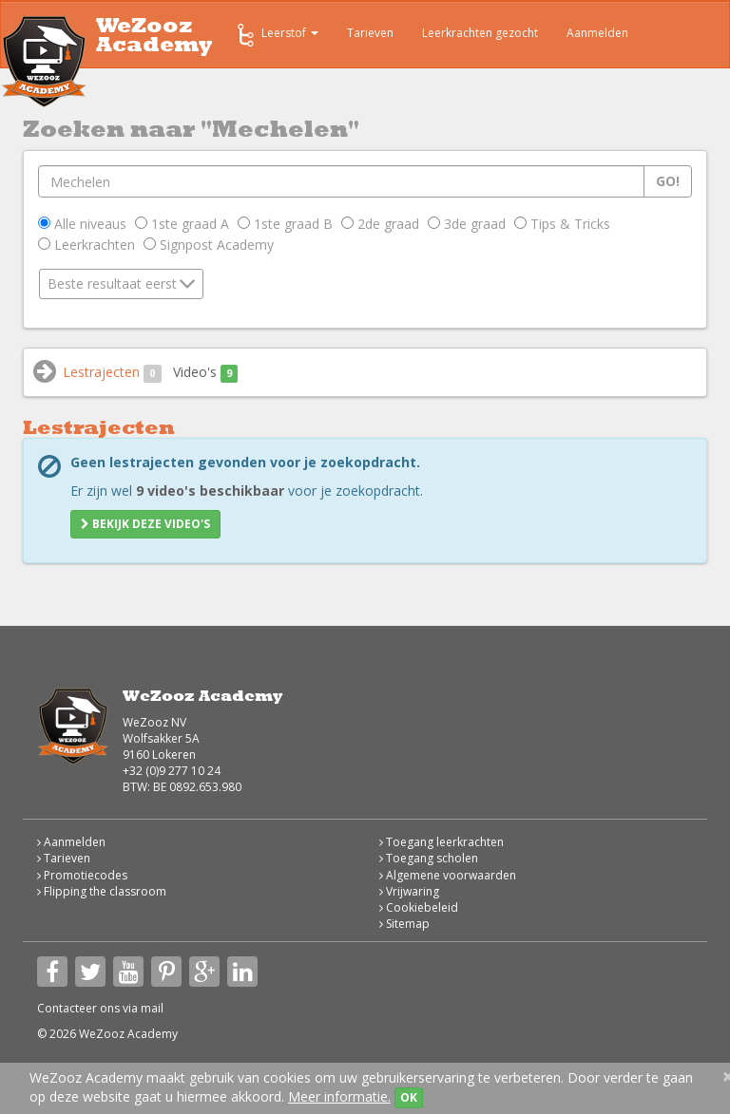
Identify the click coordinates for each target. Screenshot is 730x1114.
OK (408, 1097)
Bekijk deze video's (145, 524)
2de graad (380, 224)
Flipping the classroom (101, 891)
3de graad (467, 224)
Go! (668, 181)
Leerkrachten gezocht (480, 33)
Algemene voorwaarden (447, 875)
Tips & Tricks (562, 224)
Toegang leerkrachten (441, 842)
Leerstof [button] (276, 35)
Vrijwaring (409, 891)
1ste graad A (182, 224)
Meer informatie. (339, 1096)
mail (152, 1008)
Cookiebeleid (418, 907)
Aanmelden (597, 33)
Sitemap (404, 924)
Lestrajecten (112, 373)
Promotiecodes (82, 875)
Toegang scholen (428, 858)
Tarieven (370, 33)
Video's (206, 373)
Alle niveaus (82, 224)
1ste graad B (285, 224)
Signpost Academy (209, 245)
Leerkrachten (86, 245)
